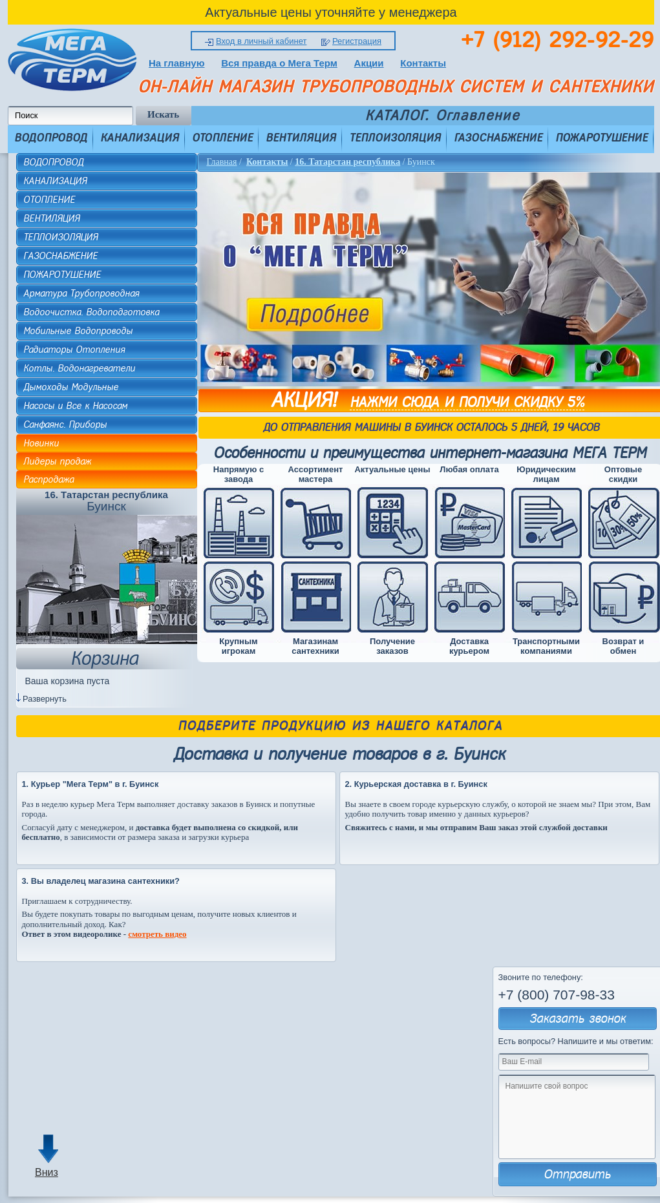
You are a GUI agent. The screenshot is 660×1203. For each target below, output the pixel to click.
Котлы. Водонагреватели (79, 368)
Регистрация (356, 41)
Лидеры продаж (57, 461)
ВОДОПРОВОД (50, 137)
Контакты (423, 63)
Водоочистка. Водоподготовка (91, 312)
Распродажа (48, 479)
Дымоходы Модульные (70, 387)
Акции (369, 63)
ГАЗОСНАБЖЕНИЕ (498, 137)
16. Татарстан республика (347, 162)
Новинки (41, 443)
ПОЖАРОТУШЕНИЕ (601, 137)
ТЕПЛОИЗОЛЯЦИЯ (395, 137)
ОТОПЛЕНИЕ (222, 137)
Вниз (46, 1172)
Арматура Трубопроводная (81, 293)
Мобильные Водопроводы (78, 331)
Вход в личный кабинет (261, 41)
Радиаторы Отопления (74, 349)
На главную (177, 63)
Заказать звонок (577, 1018)
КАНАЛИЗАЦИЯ (139, 137)
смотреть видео (157, 934)
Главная (222, 162)
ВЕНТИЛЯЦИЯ (301, 137)
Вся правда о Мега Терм (279, 63)
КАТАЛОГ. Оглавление (442, 115)
